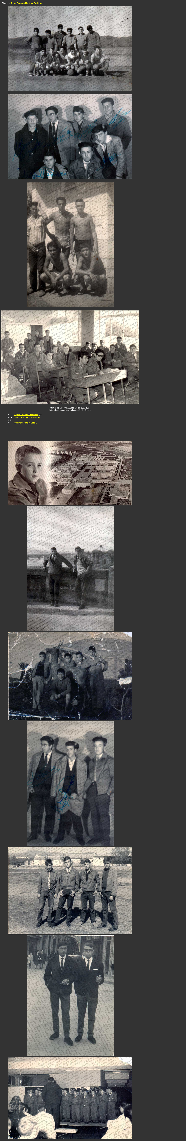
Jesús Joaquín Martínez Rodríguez (27, 3)
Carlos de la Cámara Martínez (27, 417)
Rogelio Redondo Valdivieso (26, 415)
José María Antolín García (25, 423)
